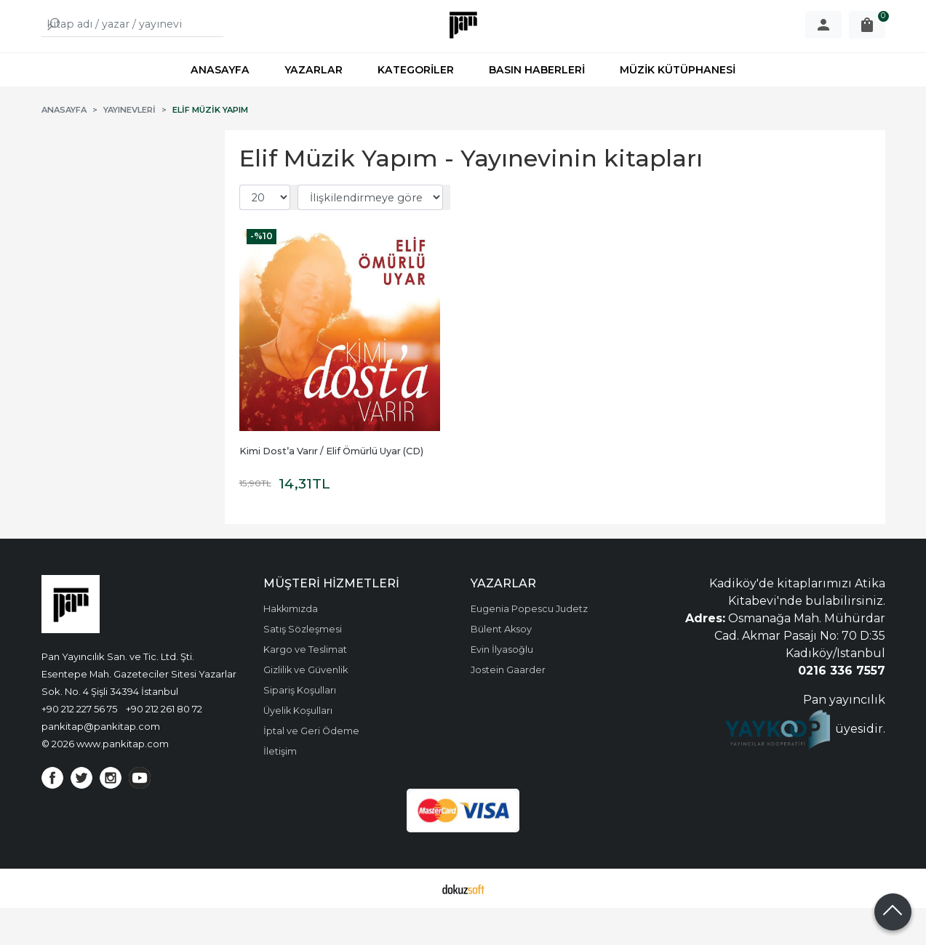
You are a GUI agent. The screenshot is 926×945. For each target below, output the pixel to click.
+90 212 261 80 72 (164, 746)
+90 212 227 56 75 (79, 746)
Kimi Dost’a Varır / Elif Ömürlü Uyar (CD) (331, 488)
